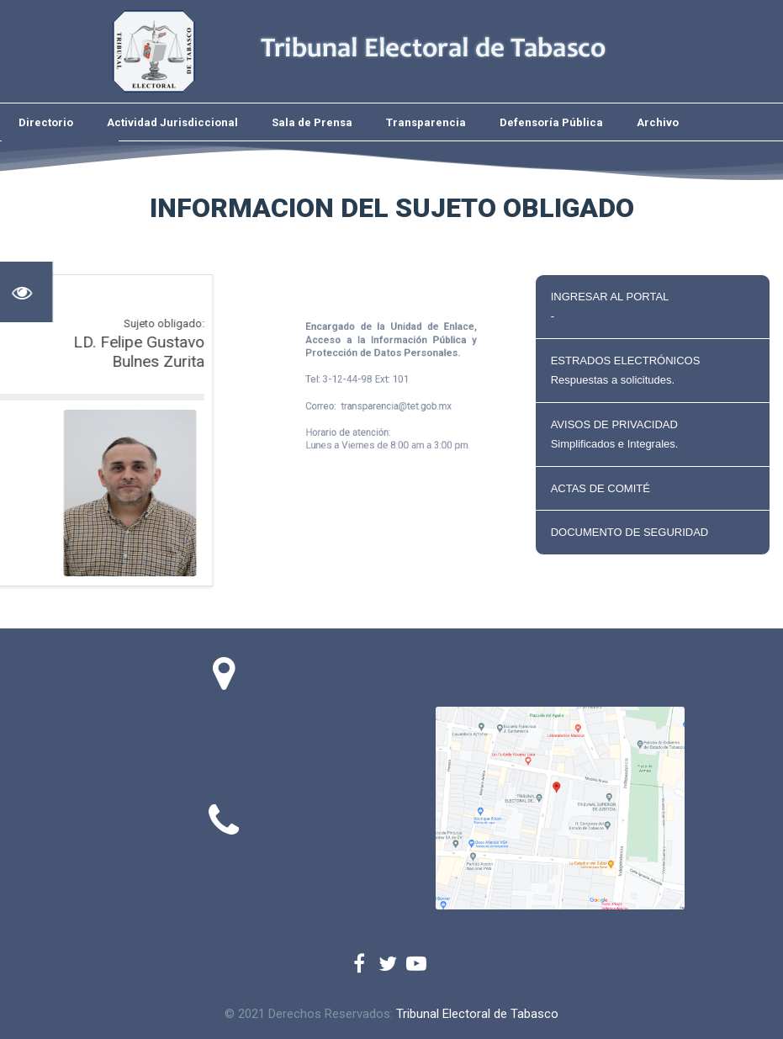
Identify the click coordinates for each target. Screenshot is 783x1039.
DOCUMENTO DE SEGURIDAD (630, 532)
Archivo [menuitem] (658, 122)
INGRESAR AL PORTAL (652, 306)
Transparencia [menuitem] (426, 122)
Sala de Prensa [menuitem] (312, 122)
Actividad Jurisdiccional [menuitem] (172, 122)
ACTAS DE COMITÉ (600, 488)
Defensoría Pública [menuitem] (551, 122)
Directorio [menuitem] (46, 122)
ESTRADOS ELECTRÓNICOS (652, 370)
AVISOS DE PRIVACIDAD (652, 434)
